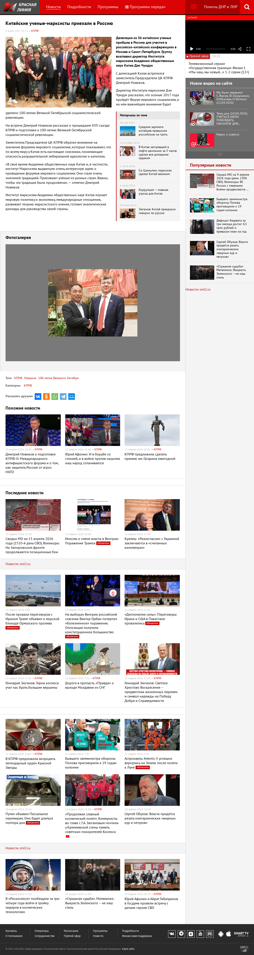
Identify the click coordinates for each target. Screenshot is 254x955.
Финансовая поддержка (137, 936)
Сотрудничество (45, 936)
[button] (176, 248)
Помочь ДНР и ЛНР (220, 7)
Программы (108, 7)
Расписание (71, 931)
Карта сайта (128, 948)
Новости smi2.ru (18, 564)
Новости (53, 7)
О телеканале (14, 936)
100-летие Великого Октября (58, 378)
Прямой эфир (72, 936)
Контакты (11, 931)
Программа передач (145, 7)
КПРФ (18, 378)
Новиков (29, 378)
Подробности (79, 7)
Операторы (42, 931)
